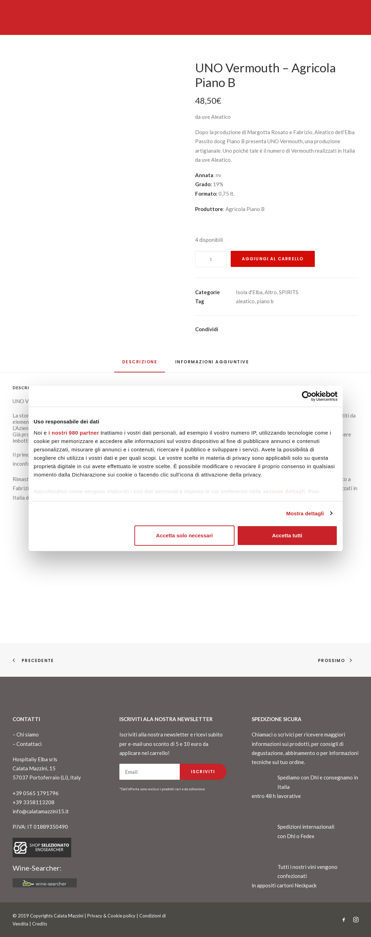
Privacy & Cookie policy (111, 915)
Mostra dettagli (305, 513)
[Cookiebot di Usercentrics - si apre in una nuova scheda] (306, 396)
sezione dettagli (284, 491)
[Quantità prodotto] (211, 259)
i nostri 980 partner (74, 433)
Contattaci (29, 744)
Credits (39, 924)
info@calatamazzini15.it (41, 811)
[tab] (212, 364)
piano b (265, 301)
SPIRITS (288, 292)
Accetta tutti (287, 535)
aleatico (245, 301)
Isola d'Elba (249, 292)
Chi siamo (27, 734)
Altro (271, 292)
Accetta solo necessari (184, 535)
